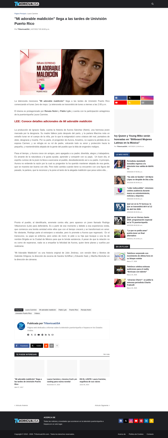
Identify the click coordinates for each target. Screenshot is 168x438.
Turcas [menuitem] (69, 12)
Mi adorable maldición (47, 310)
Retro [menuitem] (110, 12)
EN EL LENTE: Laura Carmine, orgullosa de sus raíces (93, 380)
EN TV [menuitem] (43, 12)
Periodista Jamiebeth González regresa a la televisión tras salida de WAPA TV (140, 165)
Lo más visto (122, 155)
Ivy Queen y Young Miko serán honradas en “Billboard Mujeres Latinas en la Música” (133, 139)
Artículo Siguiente (101, 405)
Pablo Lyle (63, 310)
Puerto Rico (73, 310)
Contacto (150, 434)
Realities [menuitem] (56, 12)
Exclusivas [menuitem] (97, 12)
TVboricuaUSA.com (41, 434)
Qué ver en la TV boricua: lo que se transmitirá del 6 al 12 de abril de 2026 (139, 206)
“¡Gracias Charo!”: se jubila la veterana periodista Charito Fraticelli (140, 282)
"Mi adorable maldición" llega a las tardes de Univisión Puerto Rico (28, 381)
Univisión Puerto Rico (23, 313)
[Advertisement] (62, 40)
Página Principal (20, 14)
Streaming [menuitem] (82, 12)
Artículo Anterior (22, 405)
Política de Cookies (136, 434)
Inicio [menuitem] (19, 12)
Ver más (106, 354)
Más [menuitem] (120, 12)
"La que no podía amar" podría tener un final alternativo (137, 233)
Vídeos (37, 313)
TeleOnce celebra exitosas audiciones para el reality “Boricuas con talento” (138, 269)
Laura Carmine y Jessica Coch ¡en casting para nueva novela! (62, 380)
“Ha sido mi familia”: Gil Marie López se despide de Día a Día (140, 178)
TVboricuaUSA (52, 323)
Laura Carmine (32, 14)
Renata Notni (86, 310)
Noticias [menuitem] (30, 12)
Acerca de (122, 434)
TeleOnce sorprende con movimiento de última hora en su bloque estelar (140, 255)
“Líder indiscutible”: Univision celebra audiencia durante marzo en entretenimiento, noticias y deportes (140, 192)
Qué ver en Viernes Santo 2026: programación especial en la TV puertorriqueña (139, 219)
